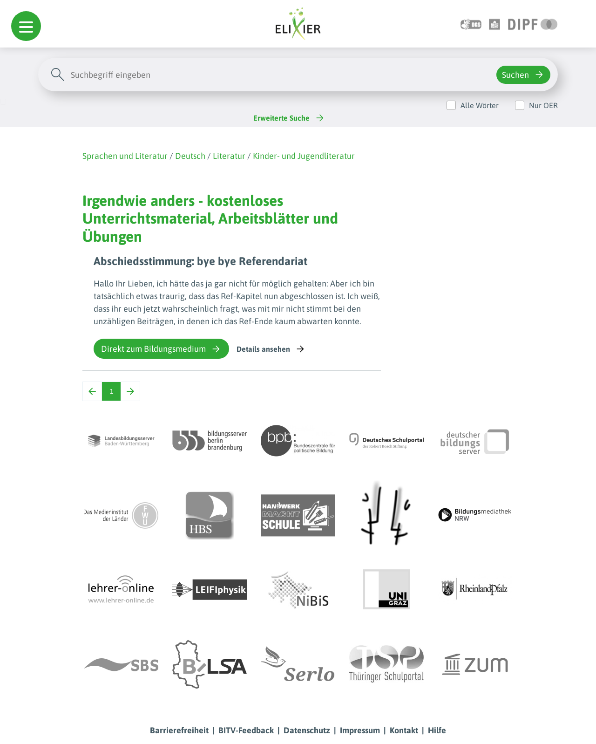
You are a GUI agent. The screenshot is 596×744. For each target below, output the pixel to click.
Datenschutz (307, 730)
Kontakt (404, 730)
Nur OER (543, 105)
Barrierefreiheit (179, 730)
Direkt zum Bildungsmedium (161, 349)
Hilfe (437, 730)
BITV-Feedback (246, 730)
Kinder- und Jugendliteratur (304, 156)
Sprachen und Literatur (125, 156)
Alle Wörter (480, 105)
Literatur (229, 156)
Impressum (360, 730)
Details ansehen (271, 349)
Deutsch (190, 156)
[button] (26, 26)
